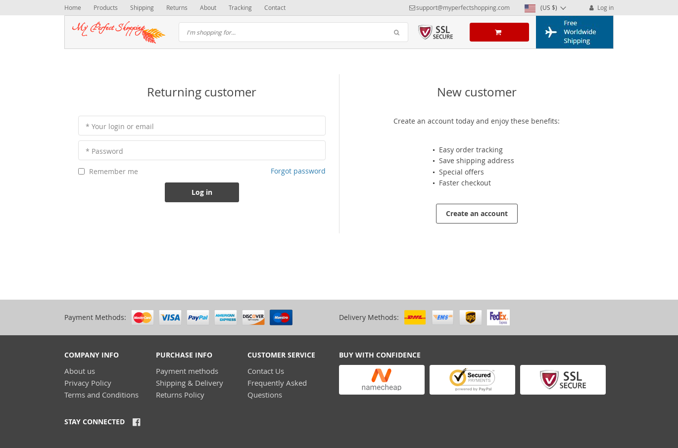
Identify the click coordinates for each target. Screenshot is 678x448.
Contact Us (265, 371)
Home (72, 7)
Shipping (142, 7)
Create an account (477, 213)
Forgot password (298, 171)
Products (106, 7)
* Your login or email (120, 126)
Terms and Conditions (101, 395)
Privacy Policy (87, 383)
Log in (600, 7)
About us (79, 371)
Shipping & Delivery (189, 383)
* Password (104, 151)
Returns (177, 7)
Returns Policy (180, 395)
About (208, 7)
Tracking (240, 7)
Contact (275, 7)
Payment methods (187, 371)
